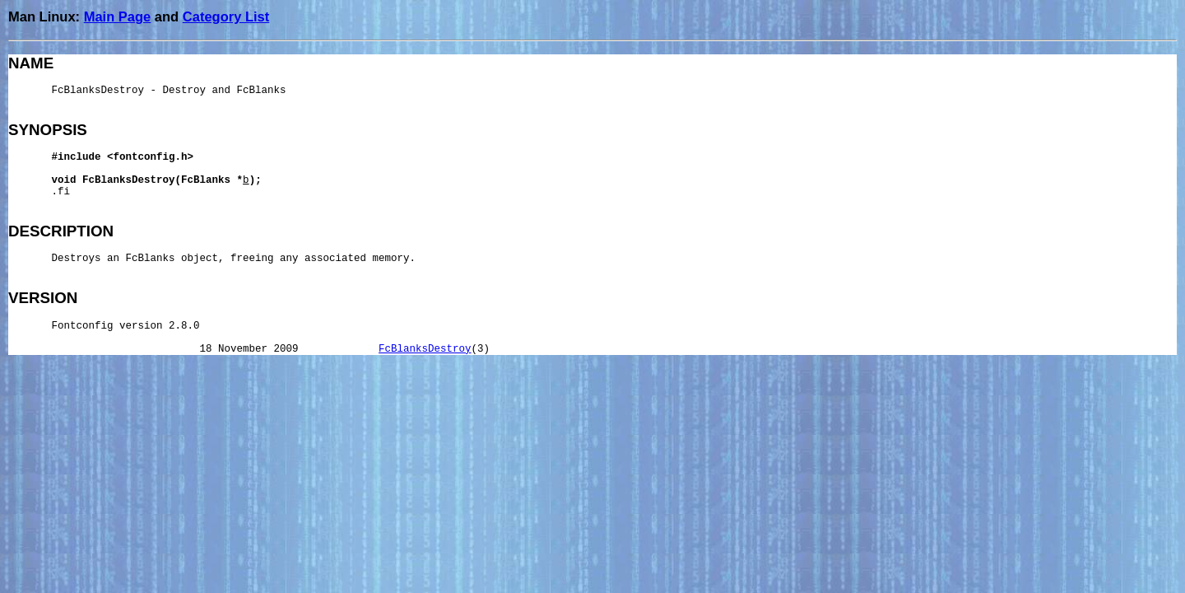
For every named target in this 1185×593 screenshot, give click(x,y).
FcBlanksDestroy (425, 349)
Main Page (117, 16)
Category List (226, 16)
